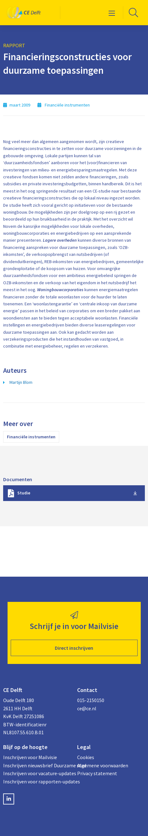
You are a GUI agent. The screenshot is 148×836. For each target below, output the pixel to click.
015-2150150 (90, 700)
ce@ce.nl (86, 708)
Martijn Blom (20, 382)
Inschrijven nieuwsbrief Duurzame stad (37, 765)
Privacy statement (97, 773)
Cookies (85, 757)
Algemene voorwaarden (102, 765)
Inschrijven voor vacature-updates (37, 773)
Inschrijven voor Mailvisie (30, 757)
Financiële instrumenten (31, 437)
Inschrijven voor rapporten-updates (37, 781)
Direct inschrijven (74, 648)
